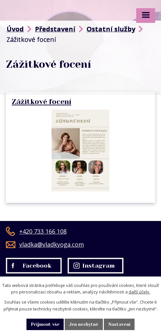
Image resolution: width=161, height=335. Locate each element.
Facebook (31, 265)
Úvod (15, 29)
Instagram (94, 265)
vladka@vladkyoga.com (45, 244)
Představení (55, 29)
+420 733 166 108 (36, 231)
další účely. (139, 292)
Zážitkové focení (41, 101)
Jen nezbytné (83, 324)
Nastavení (119, 324)
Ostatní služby (111, 29)
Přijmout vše (45, 324)
